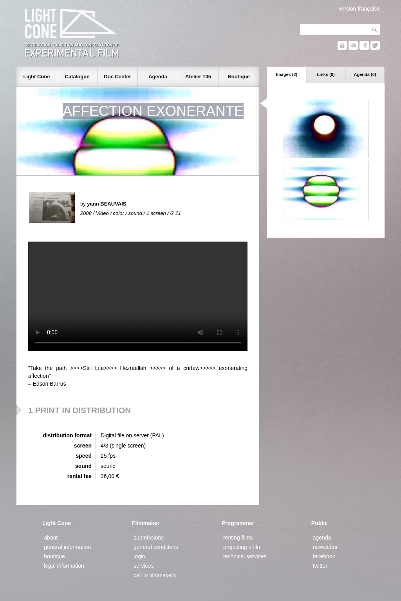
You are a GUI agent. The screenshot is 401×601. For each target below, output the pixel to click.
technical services (245, 556)
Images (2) (286, 74)
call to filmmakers (155, 575)
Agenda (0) (365, 74)
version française (359, 8)
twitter (320, 566)
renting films (238, 537)
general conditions (156, 547)
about (51, 537)
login (139, 556)
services (144, 566)
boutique (54, 556)
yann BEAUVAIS (106, 204)
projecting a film (242, 547)
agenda (322, 537)
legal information (64, 566)
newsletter (325, 547)
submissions (149, 537)
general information (67, 547)
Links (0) (325, 74)
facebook (324, 556)
